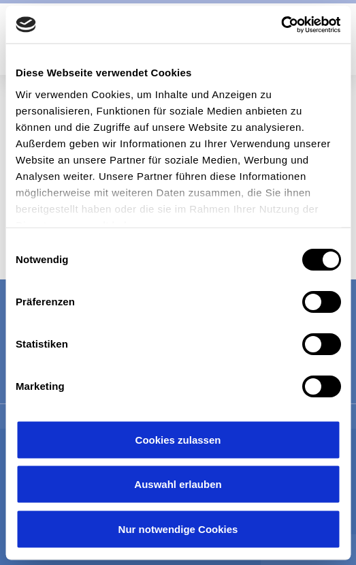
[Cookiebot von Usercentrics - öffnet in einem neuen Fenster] (280, 24)
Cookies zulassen (178, 439)
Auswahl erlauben (177, 484)
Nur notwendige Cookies (178, 528)
